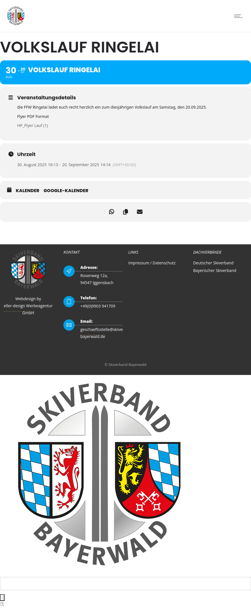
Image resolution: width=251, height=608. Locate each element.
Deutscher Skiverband (213, 262)
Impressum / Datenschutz (152, 262)
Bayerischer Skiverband (214, 270)
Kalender (27, 191)
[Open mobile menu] (239, 16)
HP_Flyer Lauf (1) (32, 125)
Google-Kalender (66, 191)
